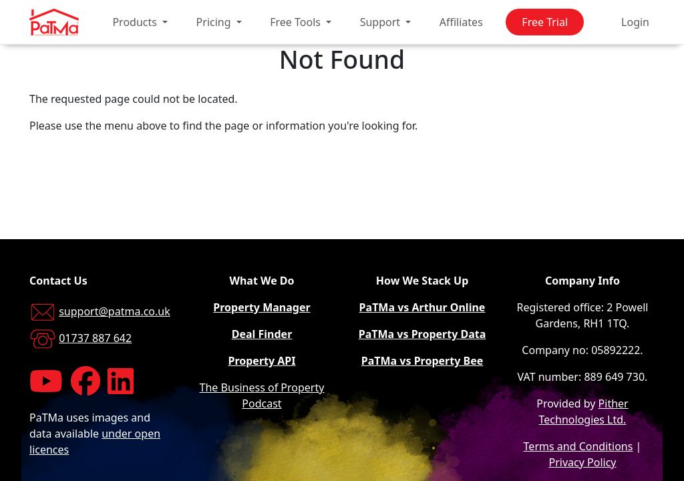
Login (635, 22)
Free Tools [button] (296, 22)
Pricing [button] (215, 22)
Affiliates (461, 22)
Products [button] (136, 22)
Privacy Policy (583, 462)
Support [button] (381, 22)
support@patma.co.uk (114, 311)
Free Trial (545, 22)
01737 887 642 (95, 338)
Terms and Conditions (578, 446)
